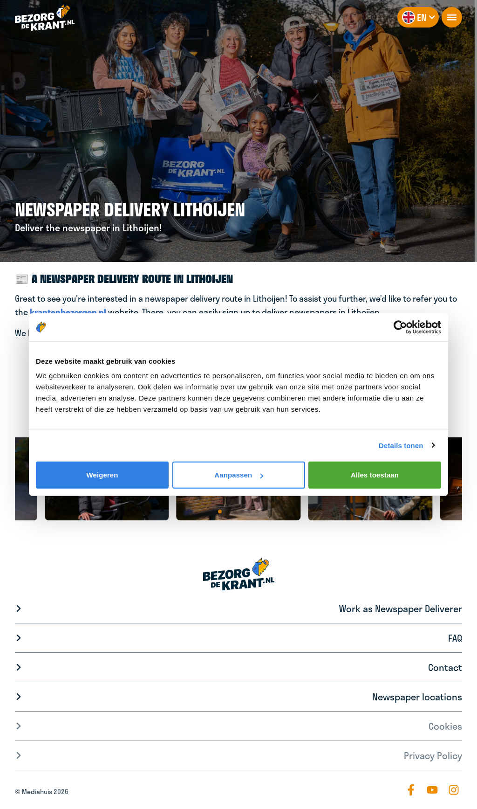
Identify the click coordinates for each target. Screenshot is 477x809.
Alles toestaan (375, 475)
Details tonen (401, 445)
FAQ (455, 638)
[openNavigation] (452, 17)
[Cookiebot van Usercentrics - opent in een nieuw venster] (400, 327)
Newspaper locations (417, 697)
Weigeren (102, 475)
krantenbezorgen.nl (68, 311)
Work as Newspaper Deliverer (400, 608)
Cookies (445, 726)
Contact (445, 667)
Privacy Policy (433, 755)
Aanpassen (238, 475)
